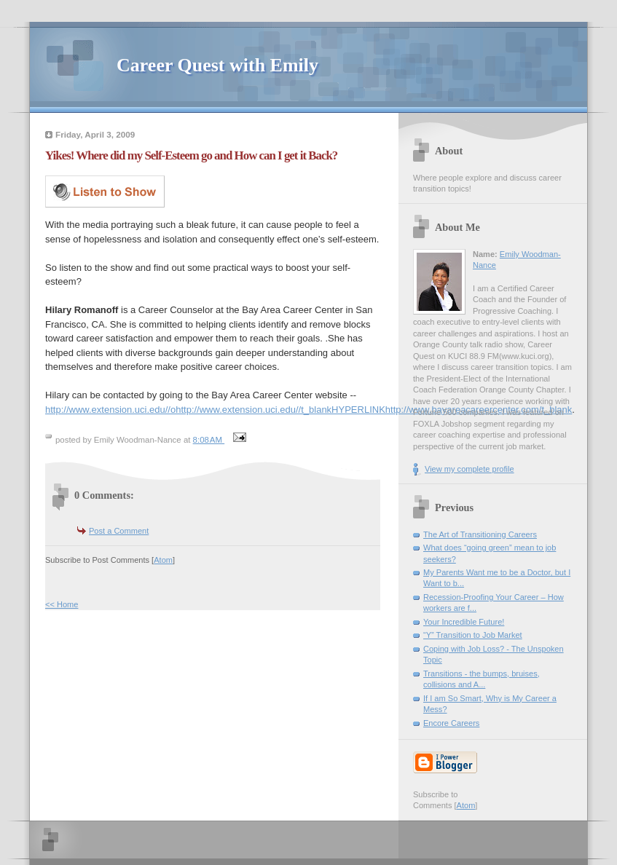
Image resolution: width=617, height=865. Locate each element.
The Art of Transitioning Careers (480, 534)
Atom (163, 560)
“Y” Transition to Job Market (472, 635)
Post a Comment (119, 530)
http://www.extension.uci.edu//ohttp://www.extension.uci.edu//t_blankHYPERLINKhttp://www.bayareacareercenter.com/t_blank (308, 409)
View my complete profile (469, 469)
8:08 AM (209, 439)
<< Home (61, 604)
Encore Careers (451, 723)
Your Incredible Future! (463, 621)
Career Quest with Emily (217, 65)
